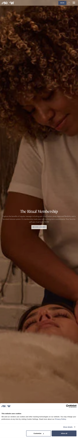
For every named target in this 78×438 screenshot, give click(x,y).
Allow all (64, 433)
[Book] (62, 3)
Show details (68, 427)
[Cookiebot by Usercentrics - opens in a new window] (67, 406)
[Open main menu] (73, 2)
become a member (39, 227)
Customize (39, 433)
